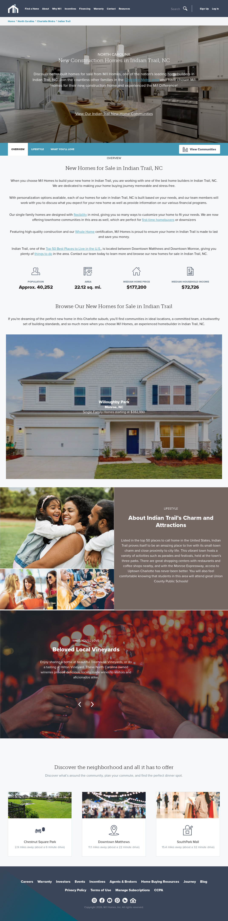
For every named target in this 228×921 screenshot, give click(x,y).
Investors (63, 881)
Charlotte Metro (46, 21)
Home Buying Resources (160, 881)
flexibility (80, 214)
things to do (43, 253)
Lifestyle (37, 149)
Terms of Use (100, 890)
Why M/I (56, 8)
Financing (84, 8)
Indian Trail (64, 21)
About (45, 8)
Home (11, 21)
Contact (111, 8)
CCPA (158, 890)
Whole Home (85, 231)
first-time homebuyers (158, 219)
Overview (17, 149)
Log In (215, 8)
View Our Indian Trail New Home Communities (114, 114)
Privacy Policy (75, 890)
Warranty (99, 8)
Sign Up (204, 8)
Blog (203, 881)
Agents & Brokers (123, 881)
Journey (190, 881)
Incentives (70, 8)
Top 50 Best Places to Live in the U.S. (73, 248)
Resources (124, 8)
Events (80, 881)
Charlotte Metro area (142, 79)
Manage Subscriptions (132, 890)
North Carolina (26, 21)
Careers (27, 881)
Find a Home (32, 8)
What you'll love (62, 149)
